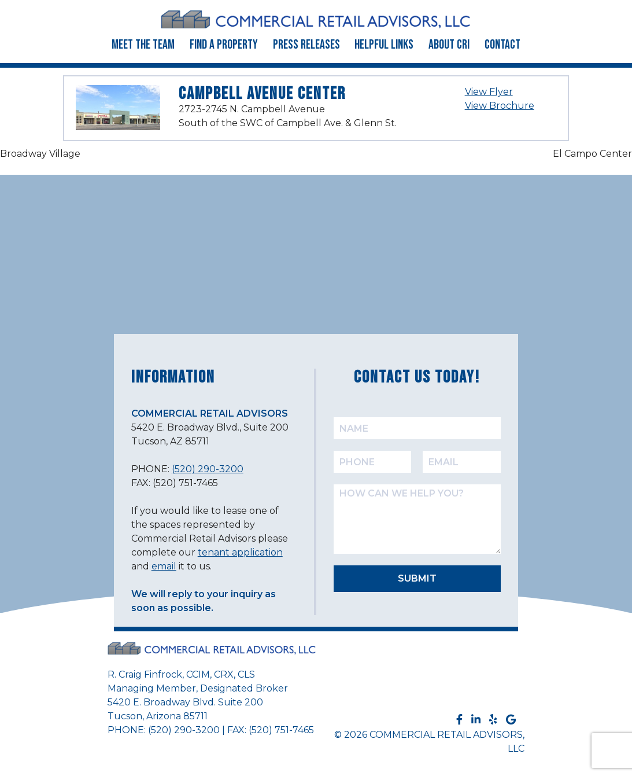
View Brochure (499, 105)
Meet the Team (143, 45)
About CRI (449, 45)
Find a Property (224, 45)
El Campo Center (592, 153)
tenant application (240, 552)
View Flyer (489, 91)
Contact (502, 45)
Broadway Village (40, 153)
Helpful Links (383, 45)
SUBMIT (417, 578)
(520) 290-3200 (207, 469)
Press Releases (306, 45)
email (163, 566)
